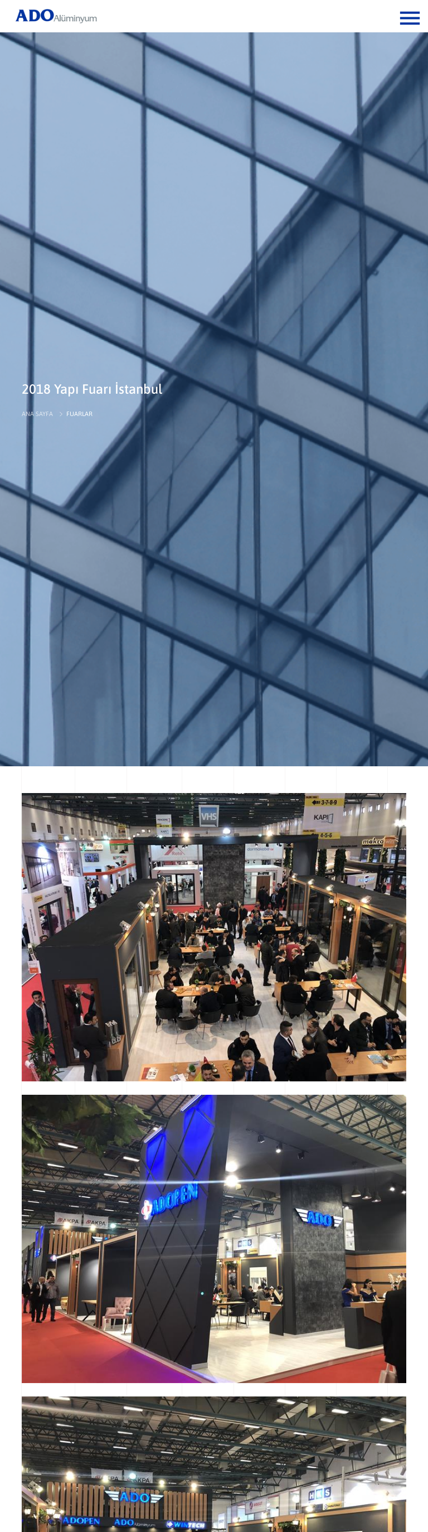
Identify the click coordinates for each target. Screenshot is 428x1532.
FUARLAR (79, 413)
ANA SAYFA (37, 413)
